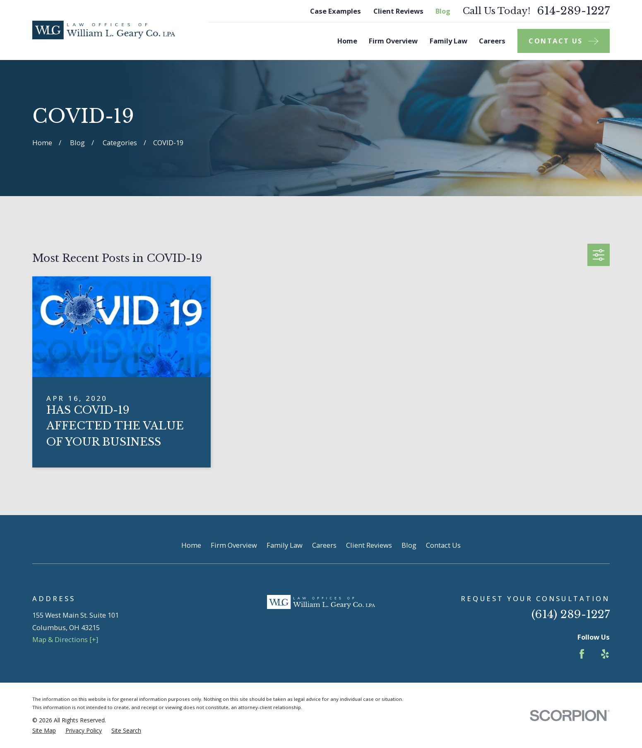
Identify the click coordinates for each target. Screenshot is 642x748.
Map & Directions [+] (65, 639)
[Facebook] (582, 654)
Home (191, 545)
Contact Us (443, 545)
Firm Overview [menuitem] (393, 41)
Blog (442, 11)
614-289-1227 (573, 10)
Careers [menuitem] (492, 41)
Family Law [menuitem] (448, 41)
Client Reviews (398, 11)
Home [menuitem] (347, 41)
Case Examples (335, 11)
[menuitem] (44, 731)
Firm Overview (234, 545)
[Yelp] (605, 654)
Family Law (285, 545)
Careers (324, 545)
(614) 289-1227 (570, 614)
